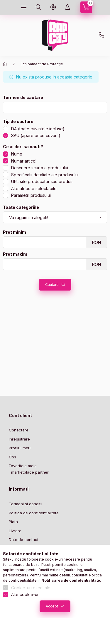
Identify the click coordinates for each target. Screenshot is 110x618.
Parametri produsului (31, 195)
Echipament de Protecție (42, 64)
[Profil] (68, 7)
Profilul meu (20, 447)
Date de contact (23, 539)
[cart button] (86, 7)
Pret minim (14, 232)
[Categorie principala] (5, 64)
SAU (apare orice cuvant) (35, 135)
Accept (52, 606)
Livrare (15, 530)
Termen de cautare (23, 97)
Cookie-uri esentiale (30, 587)
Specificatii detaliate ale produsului (45, 174)
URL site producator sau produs (41, 181)
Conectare (18, 430)
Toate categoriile (21, 207)
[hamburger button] (24, 7)
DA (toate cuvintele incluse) (38, 128)
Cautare (52, 284)
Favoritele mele (23, 465)
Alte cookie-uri (25, 594)
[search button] (38, 7)
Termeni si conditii (25, 503)
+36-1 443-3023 (101, 35)
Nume (16, 153)
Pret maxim (15, 254)
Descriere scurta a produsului (39, 167)
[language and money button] (53, 7)
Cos (12, 457)
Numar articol (23, 160)
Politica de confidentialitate (34, 513)
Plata (13, 521)
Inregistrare (19, 439)
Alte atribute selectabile (34, 188)
